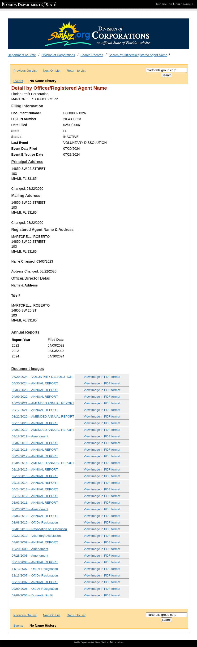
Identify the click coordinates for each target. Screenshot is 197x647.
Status (16, 137)
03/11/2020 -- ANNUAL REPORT (35, 423)
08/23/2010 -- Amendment (30, 509)
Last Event (19, 143)
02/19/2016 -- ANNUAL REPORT (35, 469)
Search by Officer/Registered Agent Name (138, 55)
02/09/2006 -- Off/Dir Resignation (35, 588)
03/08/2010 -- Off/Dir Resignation (35, 522)
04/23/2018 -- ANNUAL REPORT (35, 449)
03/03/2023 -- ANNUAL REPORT (35, 390)
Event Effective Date (27, 154)
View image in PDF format (102, 377)
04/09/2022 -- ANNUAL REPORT (35, 396)
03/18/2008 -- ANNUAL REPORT (35, 562)
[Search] (166, 70)
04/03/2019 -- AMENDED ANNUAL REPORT (43, 429)
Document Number (26, 113)
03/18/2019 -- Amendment (30, 436)
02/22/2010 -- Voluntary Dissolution (36, 535)
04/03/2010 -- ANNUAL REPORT (35, 516)
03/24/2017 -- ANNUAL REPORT (35, 456)
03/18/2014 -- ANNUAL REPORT (35, 482)
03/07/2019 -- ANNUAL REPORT (35, 443)
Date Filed (19, 125)
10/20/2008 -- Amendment (30, 549)
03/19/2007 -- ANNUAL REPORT (35, 582)
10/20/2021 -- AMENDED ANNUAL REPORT (43, 403)
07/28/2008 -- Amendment (30, 555)
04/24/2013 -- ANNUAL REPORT (35, 489)
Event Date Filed (24, 148)
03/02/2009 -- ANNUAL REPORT (35, 542)
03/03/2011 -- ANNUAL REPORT (35, 502)
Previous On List (25, 70)
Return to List (76, 70)
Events (18, 81)
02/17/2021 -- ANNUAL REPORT (35, 410)
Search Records (92, 55)
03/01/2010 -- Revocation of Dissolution (39, 529)
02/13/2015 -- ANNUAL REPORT (35, 476)
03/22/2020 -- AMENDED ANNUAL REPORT (43, 416)
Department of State (22, 55)
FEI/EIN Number (23, 119)
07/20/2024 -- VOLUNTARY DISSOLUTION (42, 377)
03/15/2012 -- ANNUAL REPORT (35, 496)
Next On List (51, 70)
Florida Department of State (21, 4)
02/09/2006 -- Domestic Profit (32, 595)
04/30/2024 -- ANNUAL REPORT (35, 383)
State (15, 131)
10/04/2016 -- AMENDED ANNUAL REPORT (43, 463)
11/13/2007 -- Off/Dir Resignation (35, 569)
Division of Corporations (58, 55)
